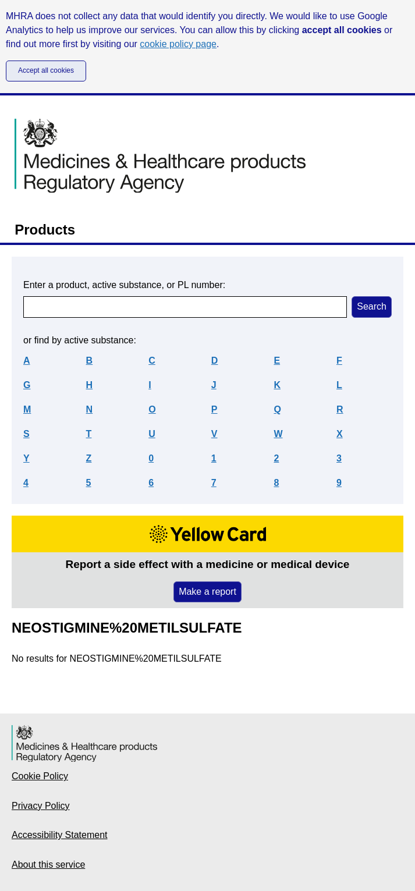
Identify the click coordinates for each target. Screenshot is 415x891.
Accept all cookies (46, 70)
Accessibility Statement (60, 835)
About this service (48, 864)
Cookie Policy (40, 776)
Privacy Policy (41, 806)
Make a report (207, 592)
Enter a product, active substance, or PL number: (124, 285)
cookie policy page (178, 44)
